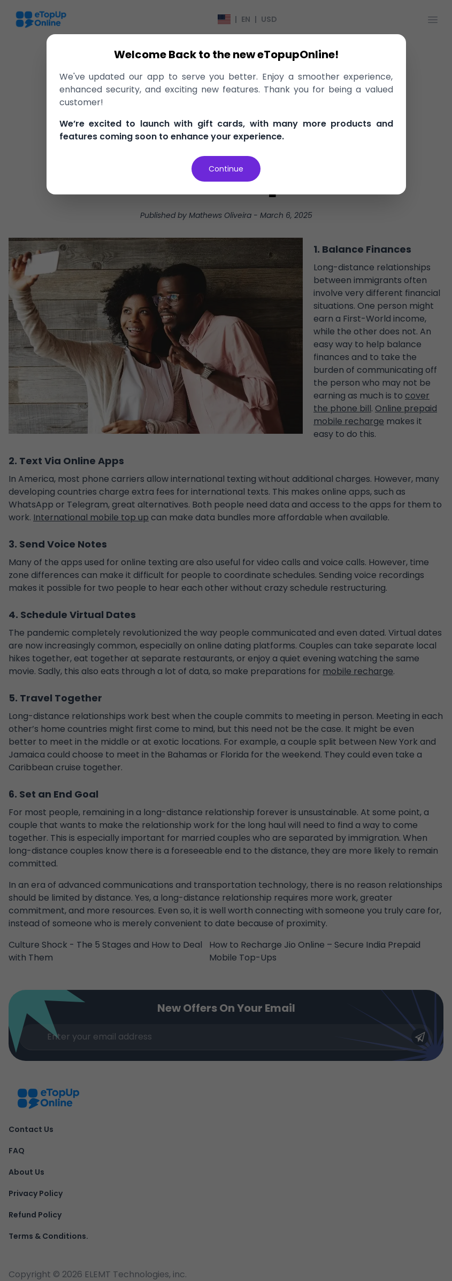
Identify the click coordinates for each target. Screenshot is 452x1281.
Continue (226, 168)
